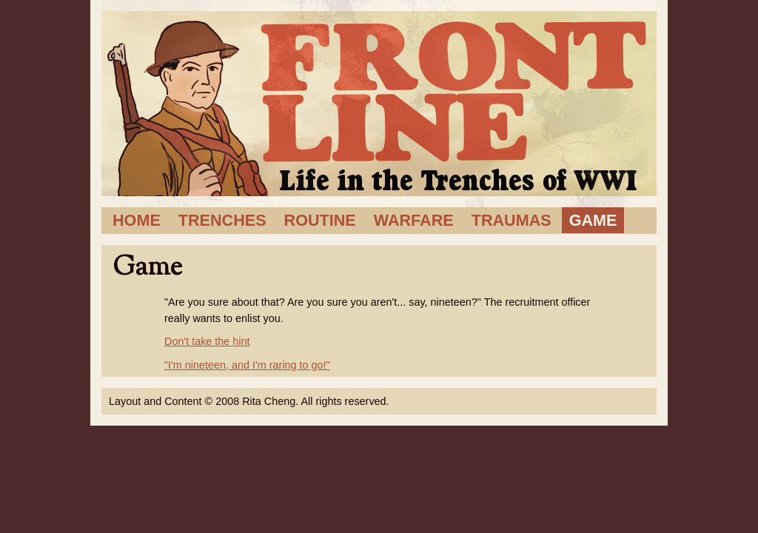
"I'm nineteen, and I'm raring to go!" (247, 365)
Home (137, 220)
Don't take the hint (207, 341)
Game (593, 220)
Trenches (222, 220)
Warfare (414, 220)
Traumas (511, 220)
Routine (320, 220)
